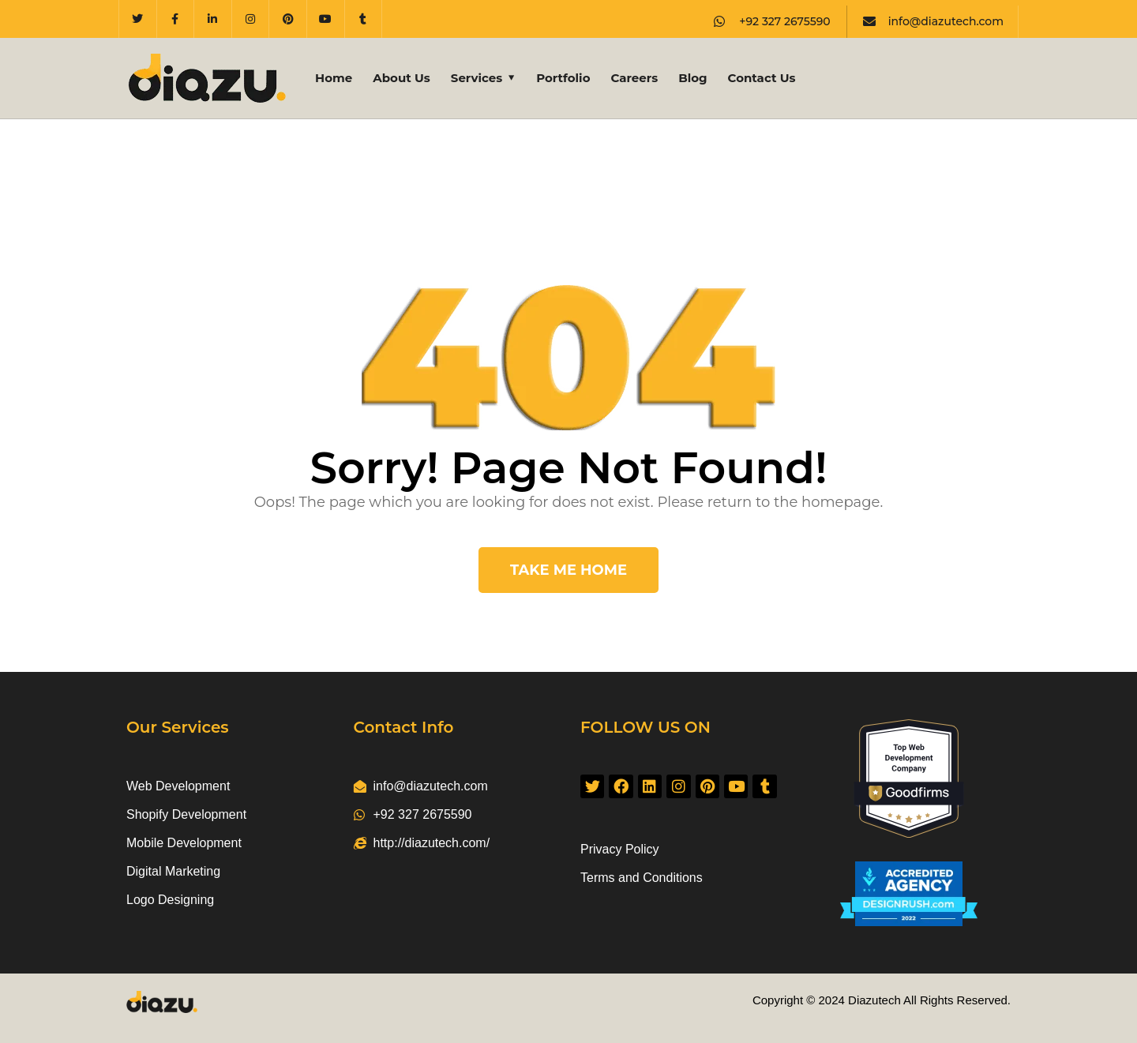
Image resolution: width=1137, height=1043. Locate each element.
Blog (692, 77)
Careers (634, 77)
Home (333, 77)
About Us (401, 77)
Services (476, 77)
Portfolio (563, 77)
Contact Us (762, 77)
